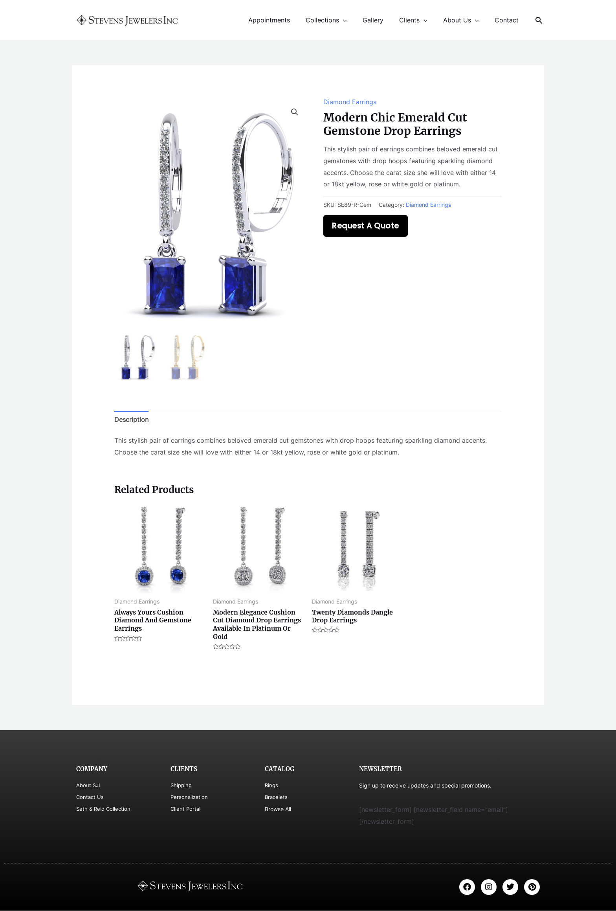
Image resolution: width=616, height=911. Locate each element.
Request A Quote (365, 226)
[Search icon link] (539, 20)
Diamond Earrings (349, 102)
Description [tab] (131, 420)
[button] (295, 112)
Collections (336, 20)
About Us (462, 20)
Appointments (286, 20)
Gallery (384, 20)
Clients (417, 20)
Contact (508, 20)
